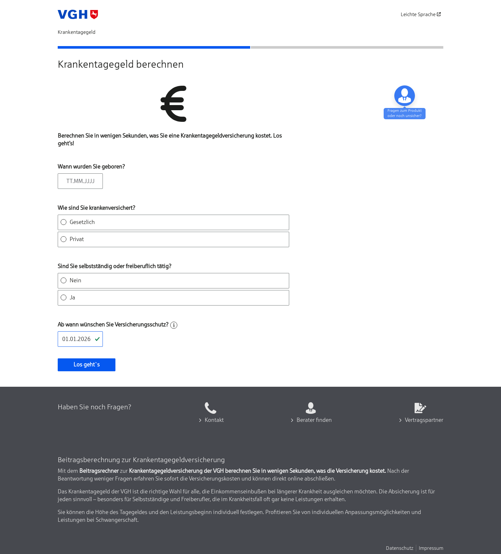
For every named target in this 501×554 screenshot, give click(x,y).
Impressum (431, 548)
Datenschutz (399, 548)
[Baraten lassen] (404, 95)
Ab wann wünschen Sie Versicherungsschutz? (113, 324)
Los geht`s (87, 364)
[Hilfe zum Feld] (173, 325)
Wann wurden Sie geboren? (91, 166)
